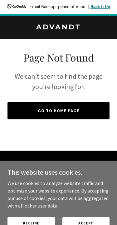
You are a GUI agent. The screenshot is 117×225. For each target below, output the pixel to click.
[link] (58, 27)
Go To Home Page (58, 110)
